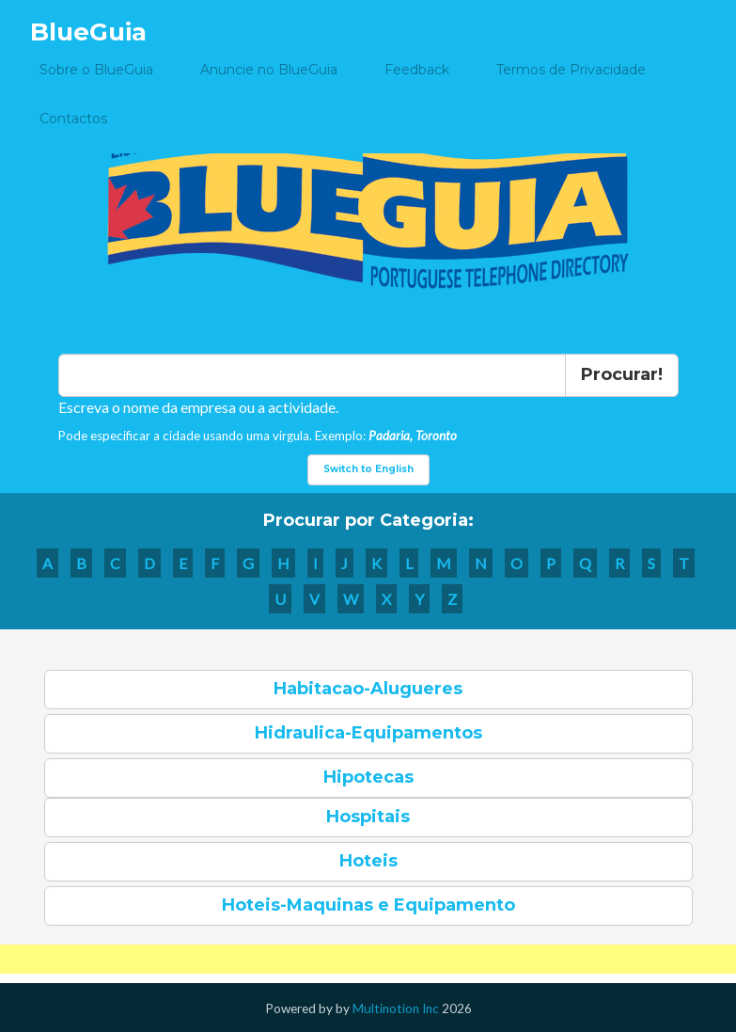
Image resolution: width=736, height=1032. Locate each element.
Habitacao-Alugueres (368, 688)
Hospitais (368, 816)
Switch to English (368, 469)
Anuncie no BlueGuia (268, 69)
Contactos (73, 118)
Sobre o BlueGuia (96, 69)
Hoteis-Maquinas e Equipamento (368, 905)
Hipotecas (368, 777)
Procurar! (622, 374)
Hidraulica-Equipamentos (368, 732)
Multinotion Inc (395, 1008)
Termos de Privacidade (571, 69)
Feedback (416, 69)
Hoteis (368, 860)
